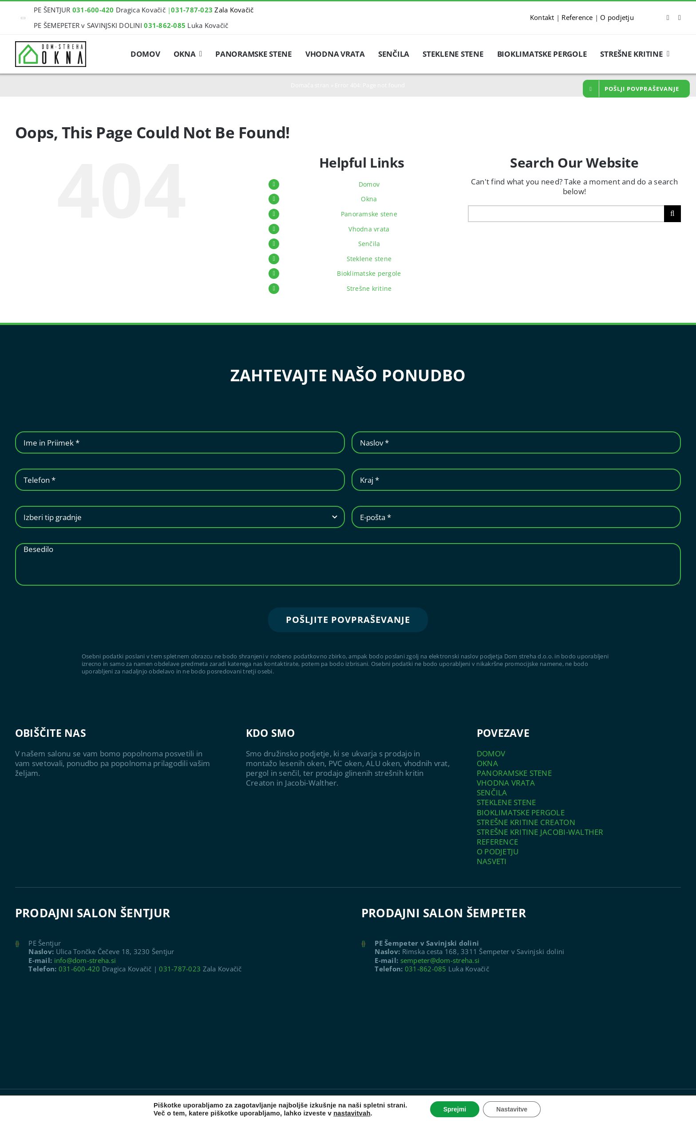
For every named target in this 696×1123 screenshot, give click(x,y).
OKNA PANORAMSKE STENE (514, 768)
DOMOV (491, 753)
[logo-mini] (50, 45)
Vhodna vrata (368, 229)
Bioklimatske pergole (369, 273)
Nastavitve (511, 1109)
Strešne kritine (369, 288)
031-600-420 (79, 968)
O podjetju (617, 17)
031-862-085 (426, 968)
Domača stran (310, 85)
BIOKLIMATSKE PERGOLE (521, 812)
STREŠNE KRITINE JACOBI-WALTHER (540, 832)
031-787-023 (180, 968)
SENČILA (492, 792)
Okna (369, 199)
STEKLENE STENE (506, 802)
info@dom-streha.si (85, 960)
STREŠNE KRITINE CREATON (526, 822)
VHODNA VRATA (506, 783)
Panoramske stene (369, 214)
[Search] (672, 213)
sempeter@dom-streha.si (440, 960)
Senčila (369, 243)
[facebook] (668, 17)
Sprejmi (454, 1109)
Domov (369, 184)
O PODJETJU (498, 851)
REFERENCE (497, 842)
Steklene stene (369, 258)
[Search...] (566, 213)
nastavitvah (351, 1113)
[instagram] (679, 17)
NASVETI (492, 861)
